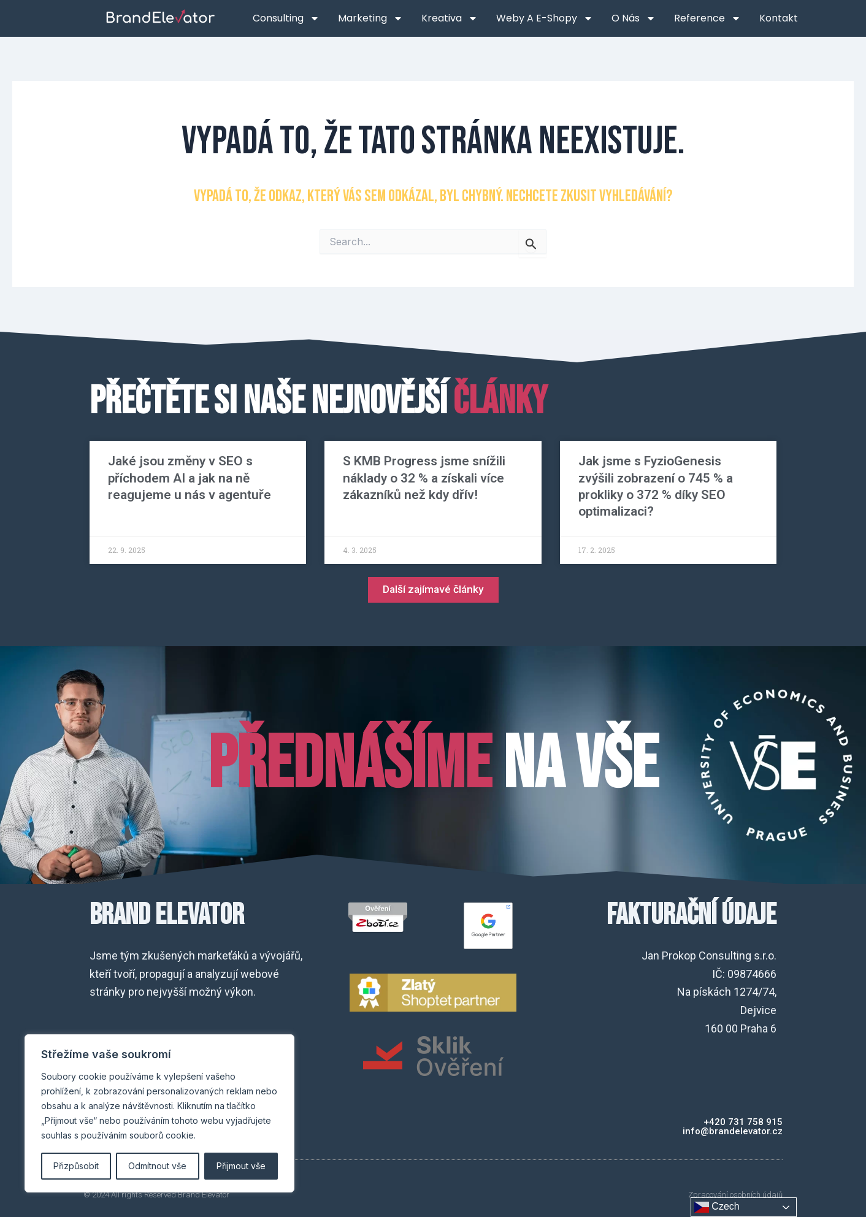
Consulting (286, 18)
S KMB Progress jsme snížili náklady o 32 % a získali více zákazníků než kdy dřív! (424, 478)
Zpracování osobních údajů (735, 1194)
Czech (717, 1207)
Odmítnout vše (157, 1166)
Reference (707, 18)
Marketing (370, 18)
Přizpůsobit (76, 1166)
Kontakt (778, 18)
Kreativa (449, 18)
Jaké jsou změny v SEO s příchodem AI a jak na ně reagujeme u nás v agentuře (189, 478)
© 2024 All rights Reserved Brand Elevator (156, 1194)
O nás (633, 18)
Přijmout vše (241, 1166)
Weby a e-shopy (544, 18)
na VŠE (433, 765)
